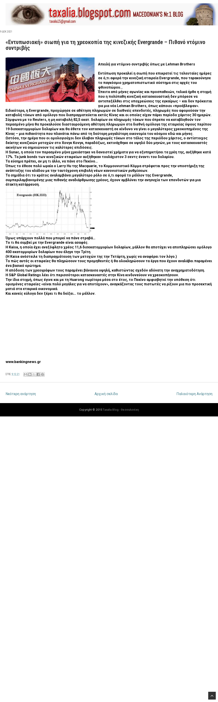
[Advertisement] (79, 332)
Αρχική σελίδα (106, 394)
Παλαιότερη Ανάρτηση (194, 394)
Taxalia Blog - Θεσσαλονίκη (121, 409)
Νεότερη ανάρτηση (21, 394)
